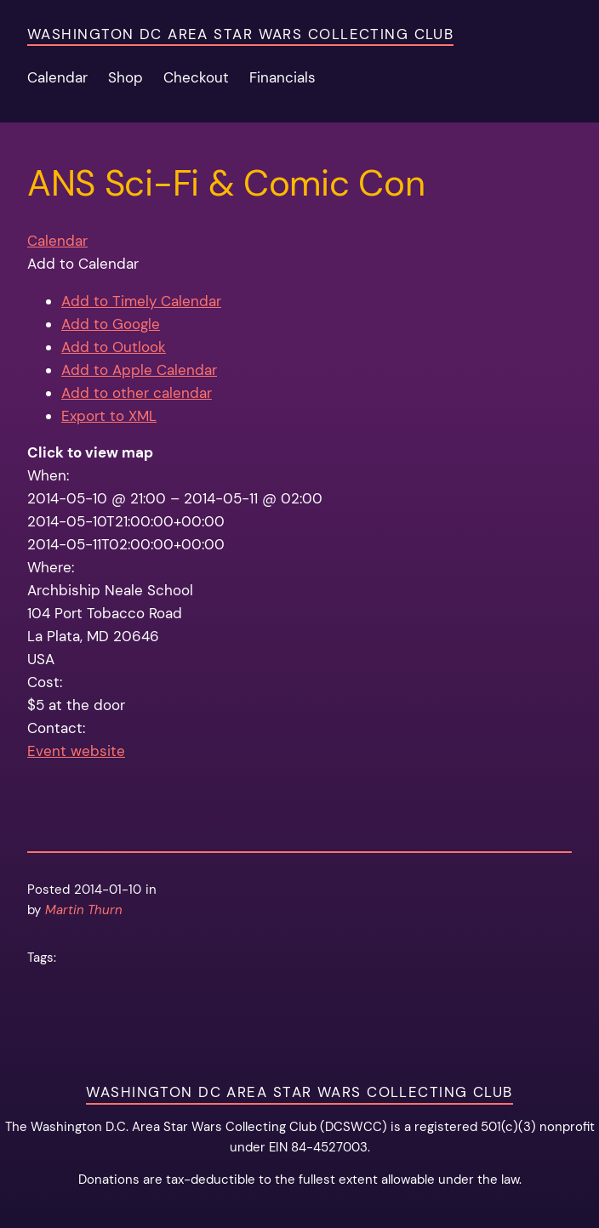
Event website (76, 751)
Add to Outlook (113, 347)
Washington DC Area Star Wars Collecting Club (240, 34)
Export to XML (109, 415)
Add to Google (110, 324)
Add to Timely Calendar (141, 301)
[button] (83, 263)
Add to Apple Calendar (139, 370)
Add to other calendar (136, 393)
